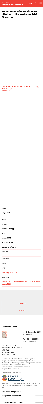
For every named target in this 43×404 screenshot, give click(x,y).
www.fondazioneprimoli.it (11, 391)
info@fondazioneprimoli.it (11, 396)
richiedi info (21, 303)
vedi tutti (37, 87)
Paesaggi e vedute (9, 272)
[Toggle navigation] (40, 3)
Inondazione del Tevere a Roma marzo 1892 (16, 87)
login (31, 3)
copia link (21, 310)
